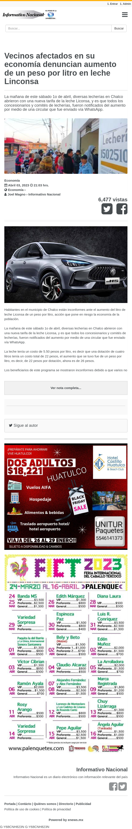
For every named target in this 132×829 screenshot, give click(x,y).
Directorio (66, 804)
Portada (10, 804)
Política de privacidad (56, 809)
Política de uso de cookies (22, 809)
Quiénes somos (45, 804)
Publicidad (83, 804)
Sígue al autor (23, 425)
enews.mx (75, 820)
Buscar (119, 28)
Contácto (24, 804)
